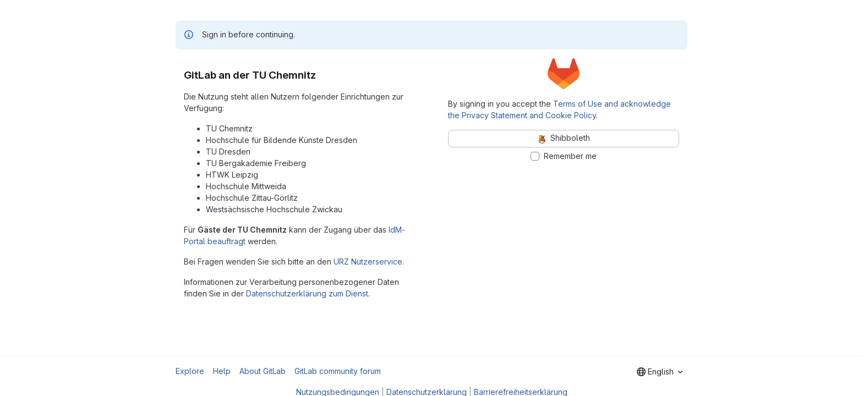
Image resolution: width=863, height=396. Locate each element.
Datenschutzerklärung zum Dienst (307, 293)
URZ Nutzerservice (368, 261)
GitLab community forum (337, 371)
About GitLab (262, 371)
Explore (190, 371)
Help (222, 371)
